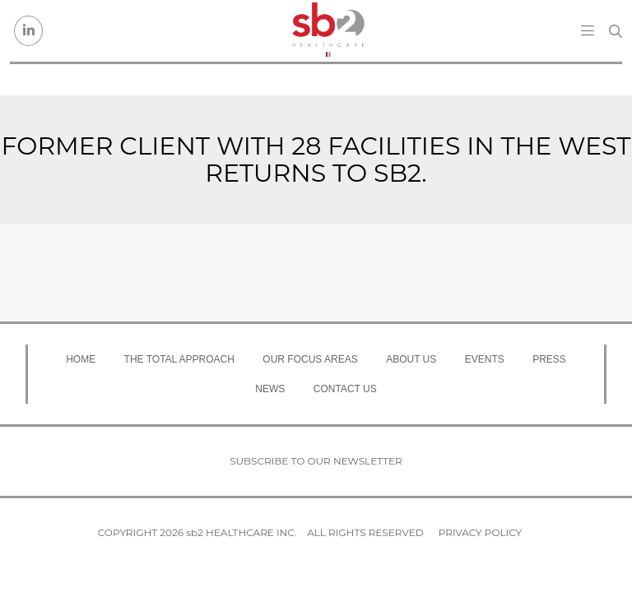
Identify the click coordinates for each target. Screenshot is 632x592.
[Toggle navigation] (587, 30)
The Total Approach (179, 359)
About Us (411, 359)
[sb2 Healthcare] (328, 31)
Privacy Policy (480, 532)
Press (549, 359)
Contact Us (345, 389)
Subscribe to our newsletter (316, 461)
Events (484, 359)
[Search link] (615, 31)
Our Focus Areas (310, 359)
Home (80, 359)
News (270, 389)
